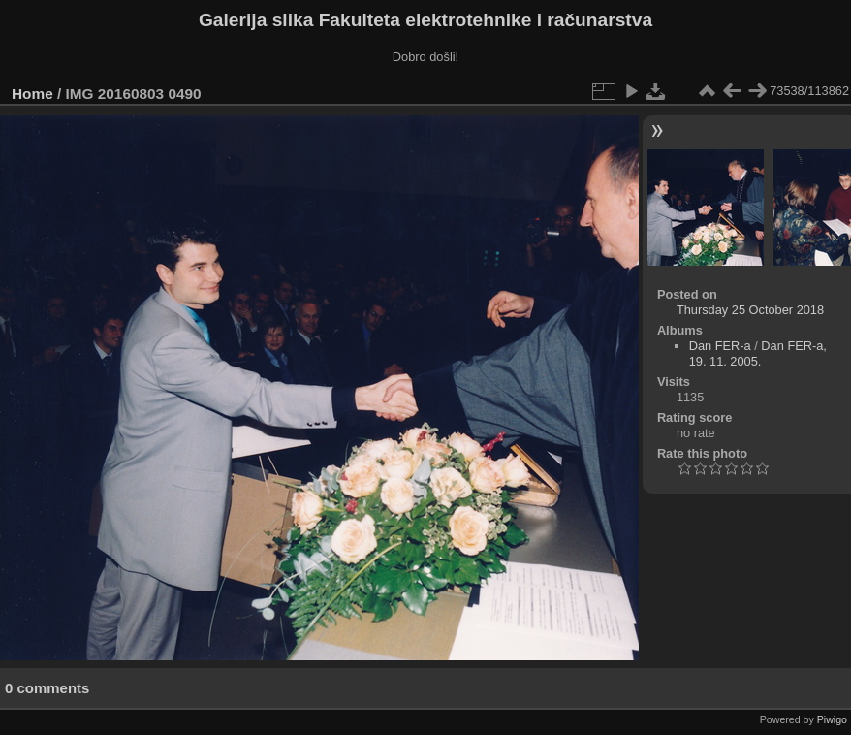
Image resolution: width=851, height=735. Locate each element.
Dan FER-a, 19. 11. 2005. (758, 353)
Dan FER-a (720, 345)
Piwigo (832, 719)
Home (32, 93)
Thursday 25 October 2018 (750, 310)
